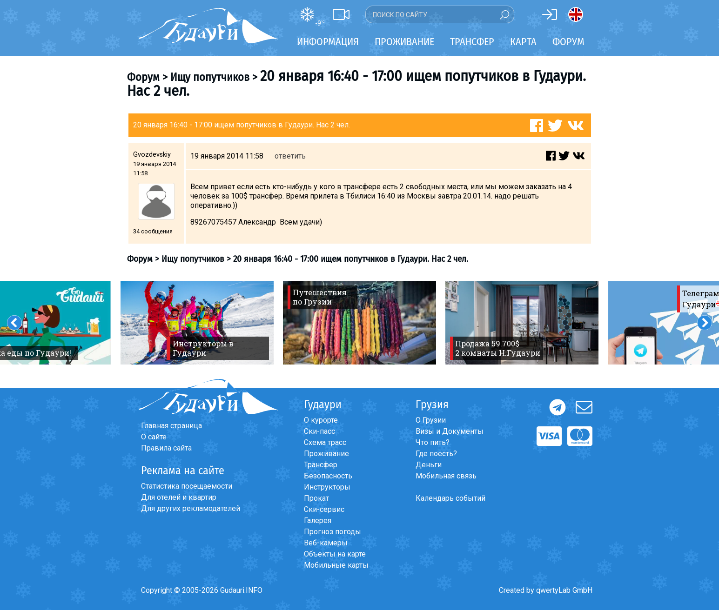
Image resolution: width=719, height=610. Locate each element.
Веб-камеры (326, 542)
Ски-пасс (319, 431)
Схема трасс (325, 442)
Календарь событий (450, 498)
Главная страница (171, 425)
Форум (568, 41)
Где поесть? (436, 453)
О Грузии (431, 420)
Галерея (317, 520)
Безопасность (328, 475)
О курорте (321, 420)
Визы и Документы (450, 431)
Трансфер (320, 464)
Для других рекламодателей (190, 508)
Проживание (326, 453)
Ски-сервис (324, 509)
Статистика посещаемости (186, 486)
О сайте (154, 436)
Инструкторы (327, 487)
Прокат (316, 498)
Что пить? (433, 442)
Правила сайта (166, 448)
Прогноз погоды (332, 531)
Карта (523, 41)
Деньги (429, 464)
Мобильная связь (446, 475)
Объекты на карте (335, 554)
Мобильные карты (336, 565)
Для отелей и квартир (178, 497)
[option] (197, 323)
